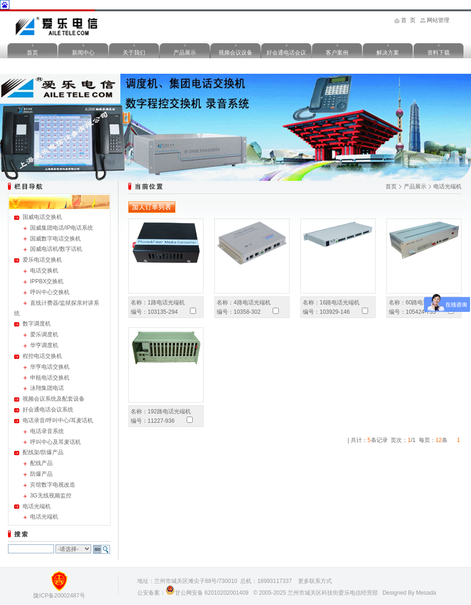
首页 (32, 52)
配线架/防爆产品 (43, 452)
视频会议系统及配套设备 (54, 399)
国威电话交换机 (42, 217)
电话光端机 (37, 506)
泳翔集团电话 (47, 388)
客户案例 (337, 52)
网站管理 (438, 20)
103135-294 (163, 312)
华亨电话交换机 (50, 367)
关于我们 (134, 52)
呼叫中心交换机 (50, 292)
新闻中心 (83, 52)
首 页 (408, 20)
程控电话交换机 (42, 356)
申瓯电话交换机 (50, 377)
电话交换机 (44, 270)
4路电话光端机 (252, 302)
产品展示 (184, 52)
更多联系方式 (315, 581)
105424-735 (421, 312)
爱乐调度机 (44, 334)
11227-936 (161, 421)
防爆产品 (41, 474)
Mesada (426, 592)
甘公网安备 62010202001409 (212, 592)
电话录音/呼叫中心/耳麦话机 (58, 420)
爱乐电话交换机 (42, 259)
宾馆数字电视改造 (52, 484)
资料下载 (438, 52)
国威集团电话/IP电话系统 (62, 228)
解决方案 (388, 52)
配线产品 (41, 463)
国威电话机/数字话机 (56, 249)
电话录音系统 (47, 431)
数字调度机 (37, 323)
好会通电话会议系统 (48, 409)
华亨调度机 (44, 345)
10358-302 (247, 312)
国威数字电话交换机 (55, 238)
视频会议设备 (235, 52)
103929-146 (335, 312)
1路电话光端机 (166, 302)
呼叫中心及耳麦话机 (55, 442)
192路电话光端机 (169, 411)
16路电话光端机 (340, 302)
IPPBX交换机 (46, 281)
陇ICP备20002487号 (59, 595)
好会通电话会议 (286, 52)
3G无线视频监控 (50, 495)
